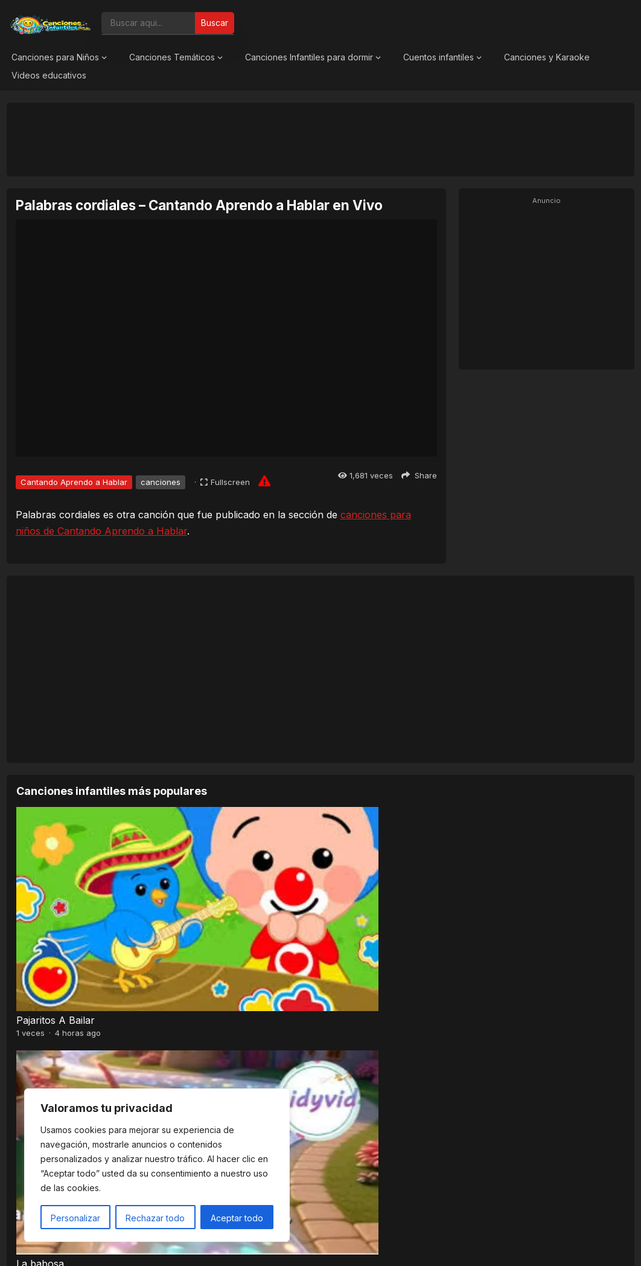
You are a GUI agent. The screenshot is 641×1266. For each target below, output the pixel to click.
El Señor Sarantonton (221, 1019)
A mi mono (505, 1019)
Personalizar (75, 1218)
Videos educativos (48, 75)
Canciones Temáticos (172, 57)
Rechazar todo (155, 1218)
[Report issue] (264, 481)
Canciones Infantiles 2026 (335, 1243)
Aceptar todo (237, 1218)
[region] (157, 1165)
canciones (160, 482)
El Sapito (345, 898)
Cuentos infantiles (438, 57)
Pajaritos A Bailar (55, 898)
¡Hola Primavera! (518, 898)
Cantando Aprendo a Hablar (74, 482)
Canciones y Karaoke (547, 57)
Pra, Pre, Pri (45, 1019)
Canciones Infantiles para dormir (309, 57)
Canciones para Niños (55, 57)
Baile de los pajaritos (372, 1019)
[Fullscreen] (225, 483)
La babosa (194, 898)
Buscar (214, 23)
